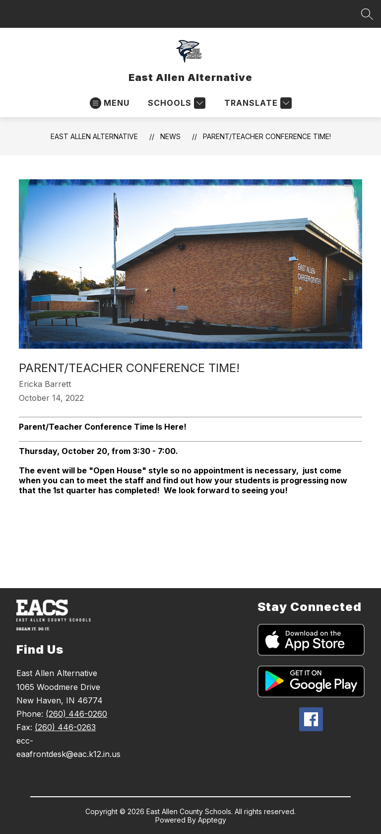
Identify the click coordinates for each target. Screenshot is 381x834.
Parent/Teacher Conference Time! (267, 136)
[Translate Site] (257, 103)
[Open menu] (109, 103)
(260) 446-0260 (76, 714)
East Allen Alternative (94, 136)
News (170, 136)
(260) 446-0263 (65, 727)
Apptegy (212, 820)
